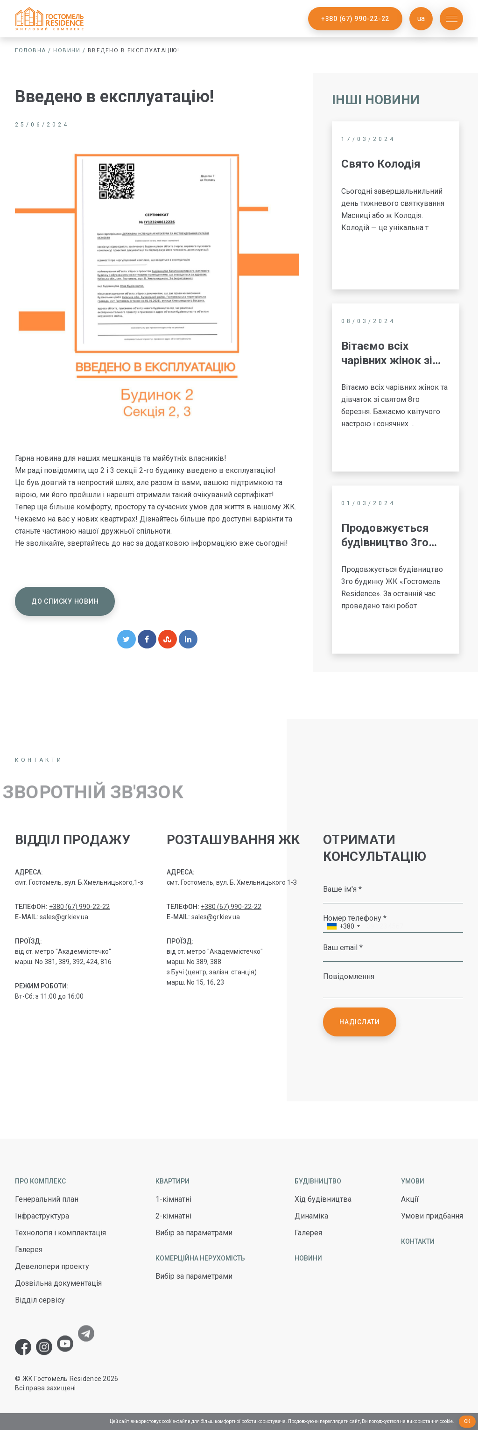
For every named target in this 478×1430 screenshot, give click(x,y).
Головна (30, 50)
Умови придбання (432, 1216)
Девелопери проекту (52, 1266)
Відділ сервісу (40, 1300)
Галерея (28, 1249)
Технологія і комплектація (60, 1232)
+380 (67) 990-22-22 (355, 18)
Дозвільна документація (58, 1283)
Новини (66, 50)
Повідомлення (348, 976)
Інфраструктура (42, 1216)
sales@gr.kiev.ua (64, 917)
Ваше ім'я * (342, 889)
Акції (410, 1199)
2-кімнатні (173, 1216)
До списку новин (64, 601)
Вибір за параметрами (193, 1232)
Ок (467, 1421)
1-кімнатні (173, 1199)
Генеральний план (46, 1199)
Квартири (172, 1181)
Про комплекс (40, 1181)
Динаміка (311, 1216)
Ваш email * (343, 947)
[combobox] (343, 927)
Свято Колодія (382, 163)
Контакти (418, 1241)
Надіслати (359, 1022)
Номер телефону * (355, 918)
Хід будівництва (323, 1199)
